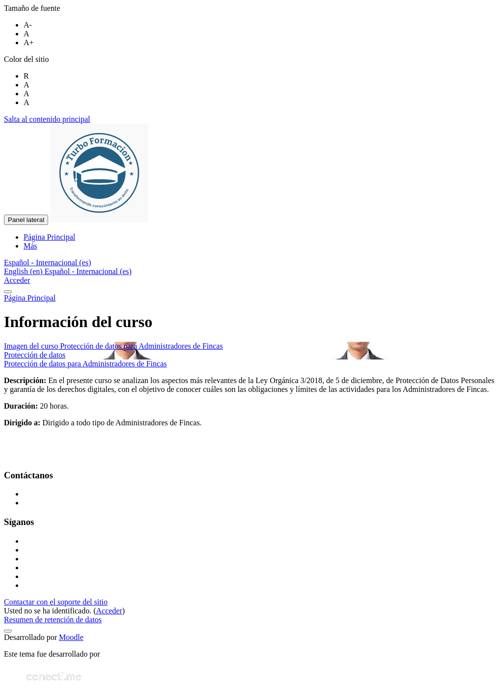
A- (28, 25)
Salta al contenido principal (47, 119)
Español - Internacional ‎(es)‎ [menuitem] (88, 271)
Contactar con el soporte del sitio (56, 602)
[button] (47, 262)
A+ (29, 42)
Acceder (17, 280)
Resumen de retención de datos (53, 619)
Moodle (71, 637)
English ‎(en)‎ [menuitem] (24, 271)
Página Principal (30, 298)
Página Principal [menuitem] (49, 237)
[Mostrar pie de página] (8, 631)
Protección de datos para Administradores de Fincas (85, 364)
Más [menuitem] (30, 246)
